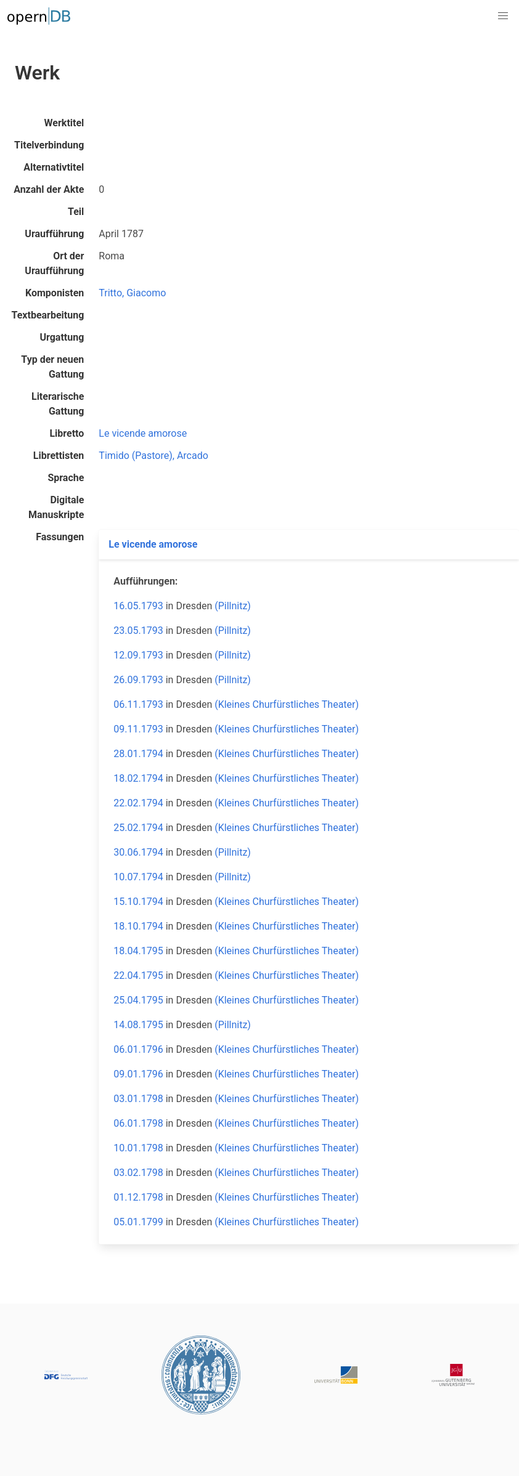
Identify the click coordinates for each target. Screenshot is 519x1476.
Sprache (65, 478)
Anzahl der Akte (49, 189)
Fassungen (60, 537)
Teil (76, 211)
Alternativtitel (53, 167)
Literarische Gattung (57, 404)
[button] (503, 16)
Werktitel (64, 123)
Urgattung (61, 337)
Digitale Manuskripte (56, 507)
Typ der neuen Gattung (52, 367)
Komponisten (54, 293)
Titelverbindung (49, 145)
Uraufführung (54, 234)
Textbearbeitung (48, 315)
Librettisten (58, 455)
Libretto (66, 433)
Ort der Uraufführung (54, 263)
